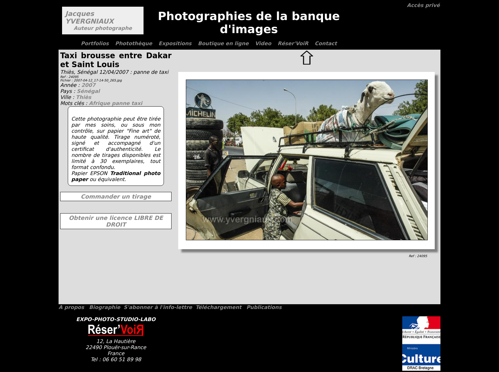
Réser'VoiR (293, 43)
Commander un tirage (116, 196)
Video (263, 43)
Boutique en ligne (223, 43)
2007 (88, 85)
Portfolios (95, 43)
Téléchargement (218, 307)
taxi (136, 103)
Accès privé (423, 5)
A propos (71, 307)
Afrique (100, 103)
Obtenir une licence (116, 221)
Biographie (104, 307)
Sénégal (88, 91)
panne (121, 103)
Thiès (83, 97)
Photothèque (133, 43)
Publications (264, 307)
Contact (326, 43)
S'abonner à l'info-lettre (157, 307)
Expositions (175, 43)
